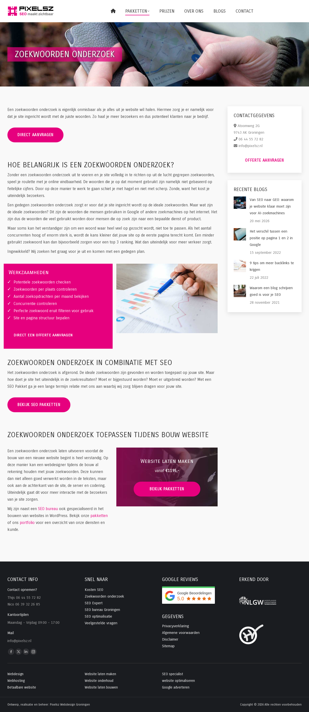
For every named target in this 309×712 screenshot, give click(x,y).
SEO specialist (172, 674)
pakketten (99, 515)
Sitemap (168, 646)
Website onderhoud (99, 681)
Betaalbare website (21, 687)
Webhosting (16, 681)
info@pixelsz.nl (251, 146)
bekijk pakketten (166, 489)
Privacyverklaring (175, 626)
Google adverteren (175, 687)
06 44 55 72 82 (251, 139)
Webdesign (15, 674)
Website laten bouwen (101, 687)
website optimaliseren (178, 681)
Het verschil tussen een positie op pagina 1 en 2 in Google (271, 238)
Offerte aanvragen (264, 160)
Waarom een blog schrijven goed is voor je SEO (271, 291)
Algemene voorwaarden (181, 632)
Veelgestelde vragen (101, 623)
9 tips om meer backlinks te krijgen (272, 266)
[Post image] (240, 202)
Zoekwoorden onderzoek (104, 596)
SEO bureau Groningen (102, 609)
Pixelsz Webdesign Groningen (70, 704)
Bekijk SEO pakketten (39, 404)
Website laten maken (100, 674)
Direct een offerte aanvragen (43, 335)
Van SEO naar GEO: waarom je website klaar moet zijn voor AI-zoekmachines (272, 206)
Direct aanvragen (35, 134)
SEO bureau (48, 508)
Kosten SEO (94, 589)
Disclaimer (170, 639)
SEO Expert (94, 603)
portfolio (27, 522)
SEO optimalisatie (98, 616)
